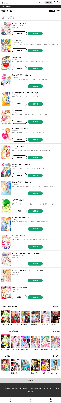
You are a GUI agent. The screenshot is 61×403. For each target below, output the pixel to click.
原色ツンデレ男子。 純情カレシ (21, 182)
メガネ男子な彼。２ (18, 200)
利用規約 (14, 388)
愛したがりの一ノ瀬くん (19, 23)
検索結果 (8, 6)
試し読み (19, 33)
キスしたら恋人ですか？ (19, 235)
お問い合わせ (47, 388)
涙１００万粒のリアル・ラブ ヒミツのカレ (25, 93)
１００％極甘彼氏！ (18, 111)
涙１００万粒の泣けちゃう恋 (20, 218)
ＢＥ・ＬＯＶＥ (16, 40)
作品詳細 (35, 33)
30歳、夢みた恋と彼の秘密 (20, 287)
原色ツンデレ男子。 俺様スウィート (23, 75)
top (2, 6)
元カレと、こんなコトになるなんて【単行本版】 (26, 253)
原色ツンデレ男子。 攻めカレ (21, 164)
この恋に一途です (17, 57)
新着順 (58, 11)
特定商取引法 (23, 388)
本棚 (51, 401)
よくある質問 (6, 388)
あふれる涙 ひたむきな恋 (20, 128)
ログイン (40, 2)
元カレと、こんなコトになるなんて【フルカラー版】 (28, 270)
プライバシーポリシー (35, 388)
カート (30, 401)
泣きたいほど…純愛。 (18, 146)
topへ (30, 380)
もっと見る (56, 306)
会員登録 (48, 2)
